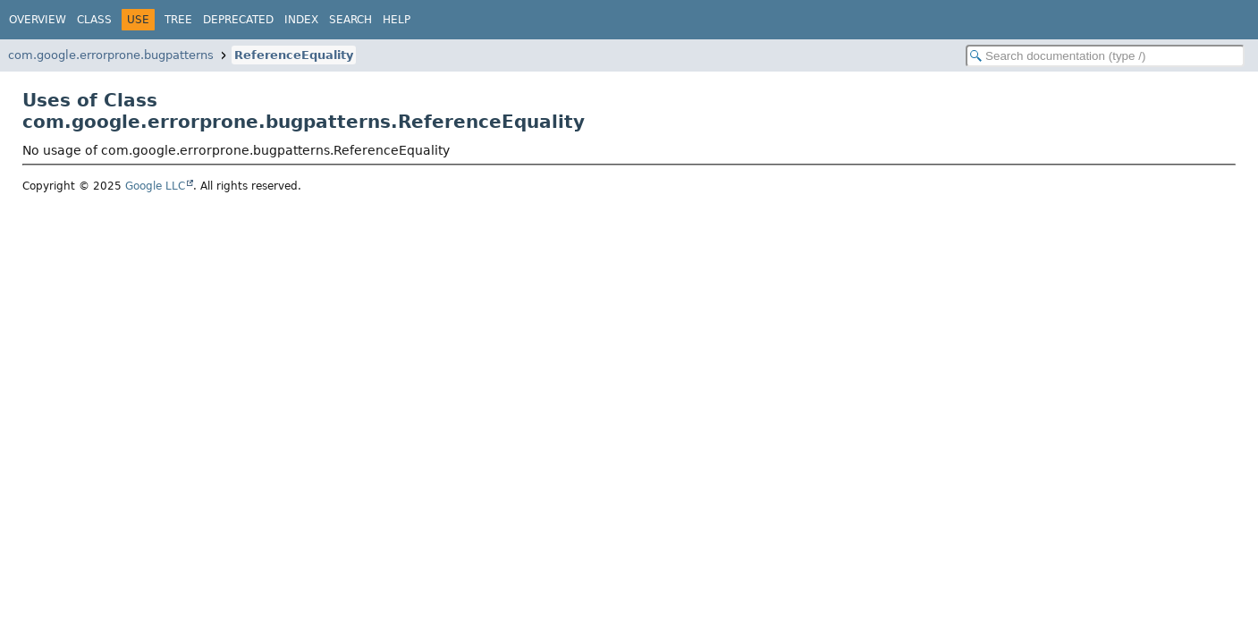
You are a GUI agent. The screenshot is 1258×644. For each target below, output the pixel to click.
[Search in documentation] (1105, 56)
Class (94, 19)
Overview (37, 19)
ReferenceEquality (293, 55)
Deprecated (238, 19)
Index (301, 19)
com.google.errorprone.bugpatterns (111, 55)
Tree (178, 19)
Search (350, 19)
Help (396, 19)
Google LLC (155, 186)
